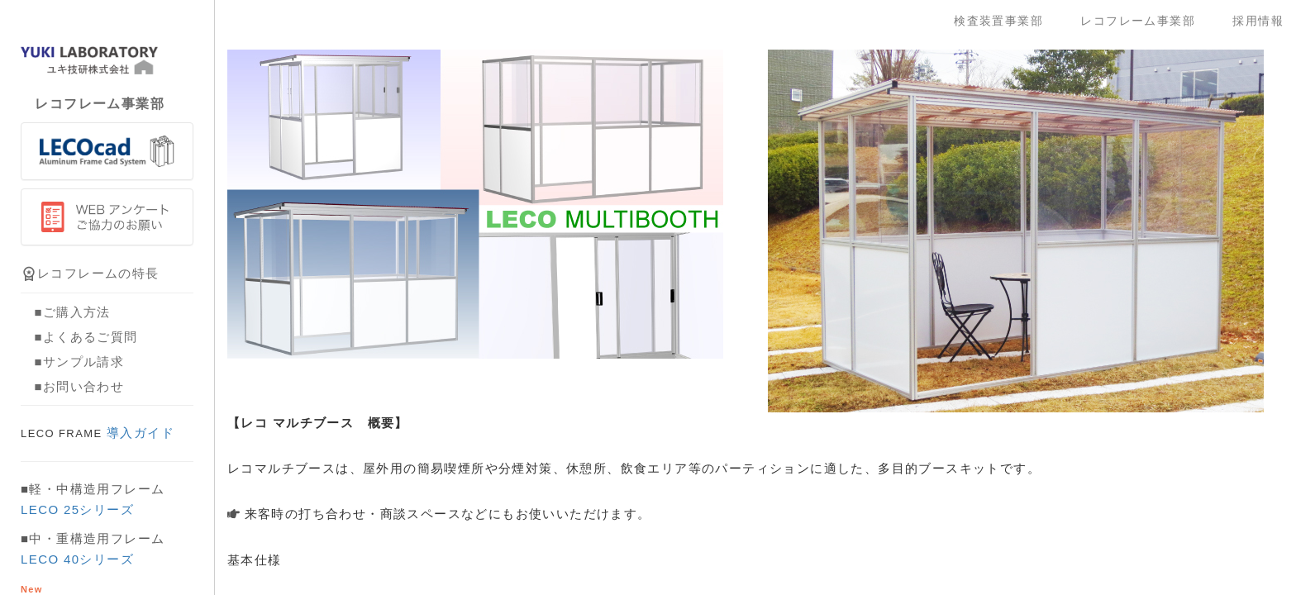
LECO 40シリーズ (77, 559)
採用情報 (1258, 20)
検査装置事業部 (1004, 20)
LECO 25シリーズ (77, 509)
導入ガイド (97, 433)
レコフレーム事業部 (1144, 20)
